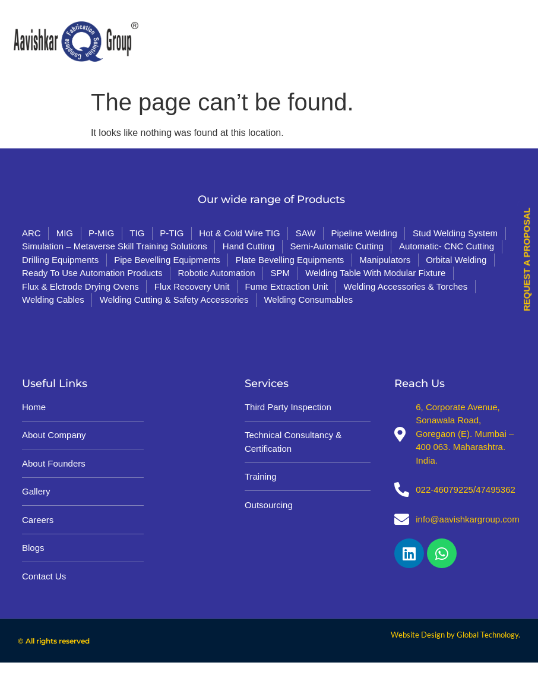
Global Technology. (488, 634)
